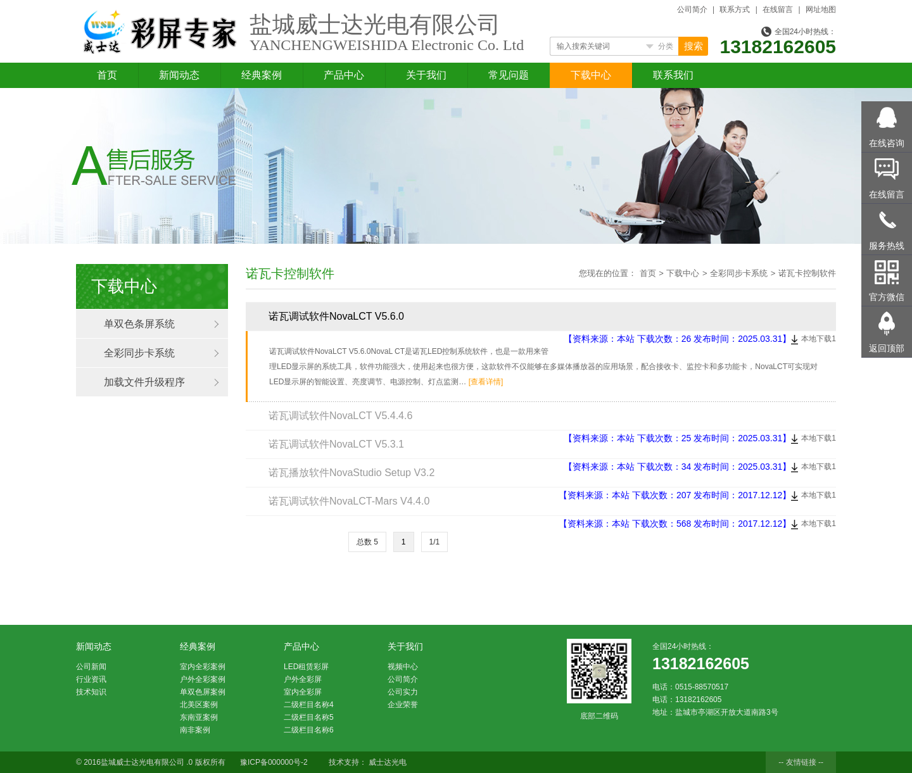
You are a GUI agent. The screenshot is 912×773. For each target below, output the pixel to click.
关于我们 (426, 75)
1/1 (434, 541)
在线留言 (778, 9)
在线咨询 (886, 143)
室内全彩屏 (303, 692)
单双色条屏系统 (139, 323)
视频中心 (403, 666)
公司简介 (692, 9)
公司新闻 (91, 666)
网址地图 (821, 9)
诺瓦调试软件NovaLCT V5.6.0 (336, 316)
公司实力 (403, 692)
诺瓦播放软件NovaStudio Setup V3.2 (351, 472)
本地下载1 (818, 338)
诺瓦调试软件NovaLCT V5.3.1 (336, 444)
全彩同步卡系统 (139, 353)
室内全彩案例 (202, 666)
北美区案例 (199, 704)
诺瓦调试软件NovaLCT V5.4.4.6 (340, 415)
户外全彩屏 (303, 679)
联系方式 (734, 9)
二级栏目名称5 (309, 717)
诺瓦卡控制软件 (807, 273)
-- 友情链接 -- (800, 762)
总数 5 (367, 541)
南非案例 (195, 730)
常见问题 (508, 75)
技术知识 (91, 692)
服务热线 (886, 246)
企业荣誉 (403, 704)
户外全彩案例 (202, 679)
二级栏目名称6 (309, 730)
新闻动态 (179, 75)
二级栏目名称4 (309, 704)
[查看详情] (486, 381)
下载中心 (591, 75)
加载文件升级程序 (144, 382)
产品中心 (344, 75)
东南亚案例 (199, 717)
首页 (107, 75)
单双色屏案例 (202, 692)
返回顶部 (886, 348)
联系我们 (673, 75)
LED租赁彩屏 (306, 666)
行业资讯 (91, 679)
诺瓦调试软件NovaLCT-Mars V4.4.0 (349, 501)
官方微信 (886, 297)
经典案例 (261, 75)
